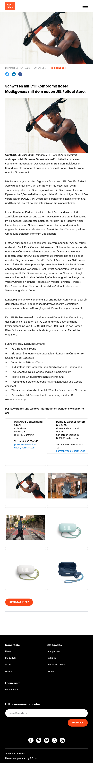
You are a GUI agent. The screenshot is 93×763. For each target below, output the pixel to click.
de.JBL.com (11, 689)
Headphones (58, 67)
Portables (51, 658)
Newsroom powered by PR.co (20, 758)
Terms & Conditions (15, 753)
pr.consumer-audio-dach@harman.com (25, 446)
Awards (9, 671)
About (8, 664)
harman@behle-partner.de (70, 450)
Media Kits (10, 658)
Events (50, 671)
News (8, 651)
